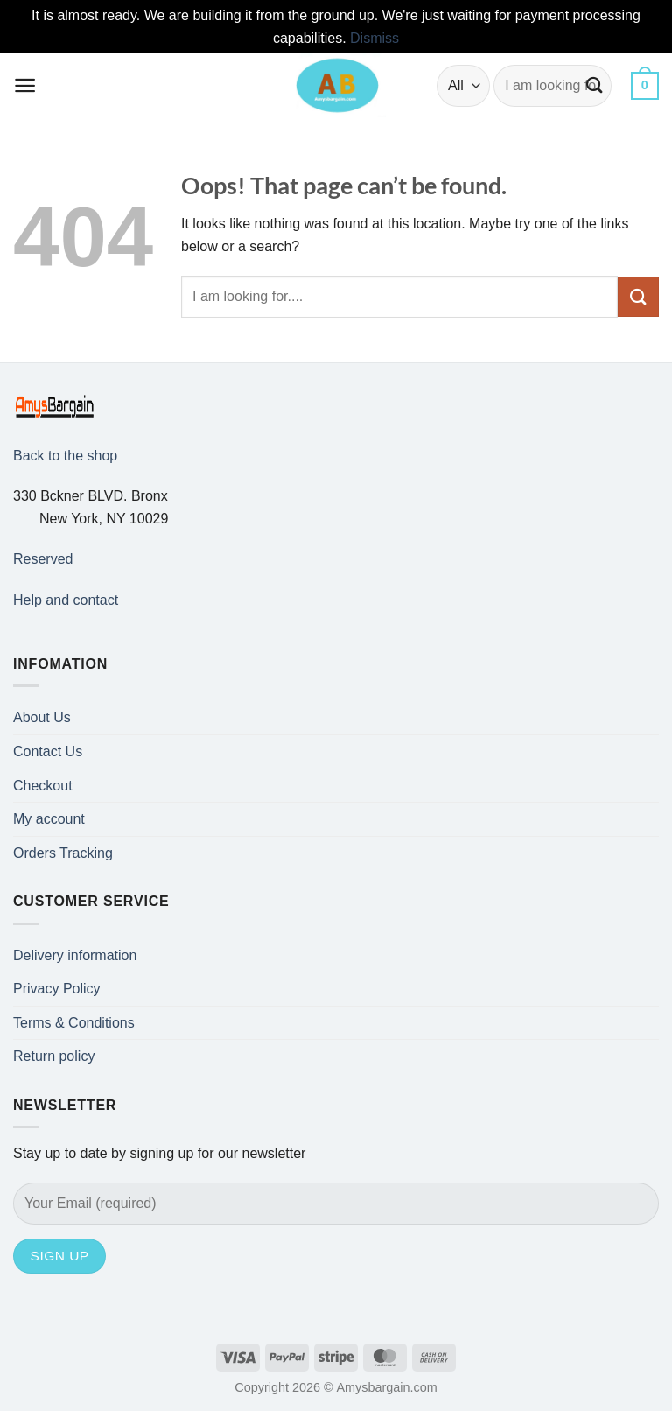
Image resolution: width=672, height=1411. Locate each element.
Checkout (43, 785)
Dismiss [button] (374, 38)
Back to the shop (65, 455)
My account (49, 818)
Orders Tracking (63, 853)
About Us (42, 717)
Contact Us (47, 751)
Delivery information (74, 955)
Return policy (53, 1056)
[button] (25, 85)
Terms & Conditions (74, 1022)
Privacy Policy (57, 988)
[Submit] (595, 85)
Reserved (43, 558)
